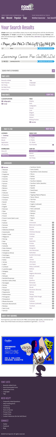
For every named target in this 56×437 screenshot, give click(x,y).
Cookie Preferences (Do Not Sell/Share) (14, 416)
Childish (31, 115)
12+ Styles (32, 142)
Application (4, 142)
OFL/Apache (5, 145)
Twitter (5, 424)
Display (31, 101)
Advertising (6, 408)
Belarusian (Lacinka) (35, 225)
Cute (30, 110)
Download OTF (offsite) (45, 48)
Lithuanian (32, 262)
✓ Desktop (4, 136)
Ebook (3, 140)
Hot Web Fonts (5, 87)
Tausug (31, 294)
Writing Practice (34, 120)
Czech (31, 239)
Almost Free (5, 90)
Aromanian (32, 223)
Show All (4, 151)
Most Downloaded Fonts (10, 387)
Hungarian (32, 248)
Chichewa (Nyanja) (34, 232)
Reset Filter (49, 129)
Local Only (4, 153)
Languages (32, 83)
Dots (30, 103)
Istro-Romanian (34, 250)
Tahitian (31, 292)
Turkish (31, 299)
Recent (9, 18)
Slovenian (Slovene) (35, 290)
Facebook (6, 426)
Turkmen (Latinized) (35, 303)
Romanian (32, 283)
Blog (4, 428)
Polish (31, 278)
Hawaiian (32, 246)
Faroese (4, 167)
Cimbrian (32, 234)
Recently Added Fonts (9, 385)
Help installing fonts (9, 404)
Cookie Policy (7, 414)
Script (4, 104)
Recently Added (6, 80)
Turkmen (32, 301)
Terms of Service (8, 410)
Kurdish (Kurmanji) (35, 255)
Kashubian (32, 253)
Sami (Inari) (32, 285)
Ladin (31, 257)
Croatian (31, 236)
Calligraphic (6, 101)
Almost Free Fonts (8, 389)
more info (42, 322)
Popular (17, 18)
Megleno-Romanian (35, 273)
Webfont (4, 138)
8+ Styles (32, 140)
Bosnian (31, 227)
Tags (25, 18)
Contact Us (6, 406)
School (31, 117)
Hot (3, 18)
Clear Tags (49, 95)
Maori (31, 271)
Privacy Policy (7, 412)
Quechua (32, 280)
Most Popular (5, 83)
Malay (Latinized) (34, 266)
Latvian (31, 260)
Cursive (32, 122)
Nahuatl (31, 276)
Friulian (31, 243)
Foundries (32, 85)
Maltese (31, 269)
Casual (31, 108)
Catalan (31, 230)
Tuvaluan (32, 306)
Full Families (33, 145)
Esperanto (32, 241)
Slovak (31, 287)
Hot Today (4, 85)
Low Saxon (32, 264)
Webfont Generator (38, 18)
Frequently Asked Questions (11, 401)
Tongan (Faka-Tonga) (35, 297)
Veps (30, 308)
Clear (51, 163)
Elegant (31, 113)
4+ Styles (32, 138)
